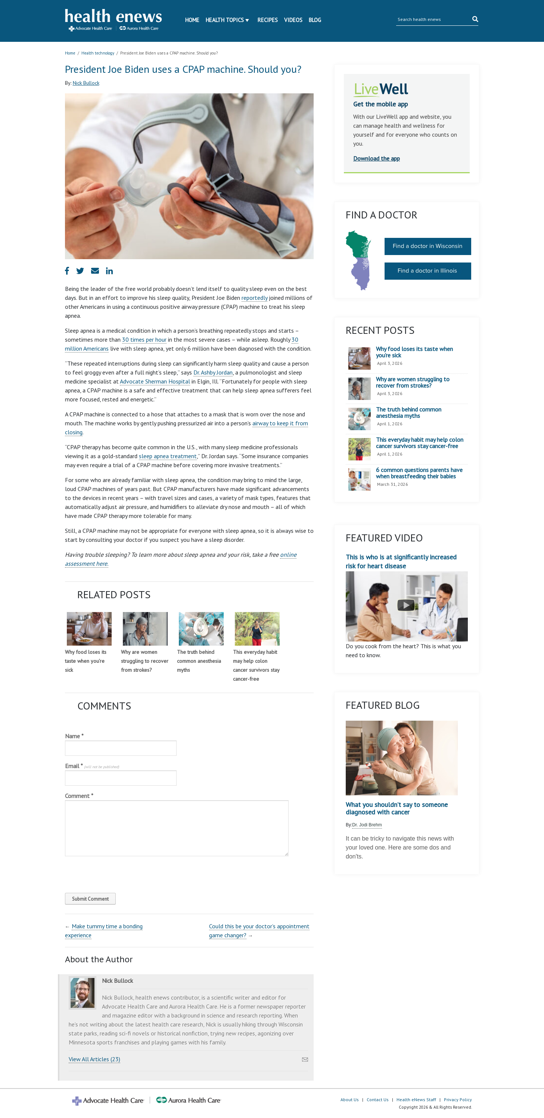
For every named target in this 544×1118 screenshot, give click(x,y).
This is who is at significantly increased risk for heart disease (407, 597)
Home (192, 20)
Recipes (268, 20)
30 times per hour (144, 339)
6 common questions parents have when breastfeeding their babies (419, 473)
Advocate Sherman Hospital (155, 381)
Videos (293, 20)
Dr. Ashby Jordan (213, 372)
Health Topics (225, 20)
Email (92, 766)
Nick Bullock (86, 83)
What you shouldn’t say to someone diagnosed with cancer (397, 808)
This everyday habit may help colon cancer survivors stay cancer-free (419, 443)
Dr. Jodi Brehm (367, 824)
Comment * (79, 795)
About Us (350, 1099)
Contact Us (378, 1099)
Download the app (376, 158)
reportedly (254, 297)
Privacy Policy (458, 1099)
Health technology (97, 53)
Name (74, 736)
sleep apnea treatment (168, 456)
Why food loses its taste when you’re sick (85, 661)
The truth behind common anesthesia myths (199, 661)
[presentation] (116, 873)
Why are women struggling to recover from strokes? (144, 661)
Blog (315, 20)
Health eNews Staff (416, 1099)
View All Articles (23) (94, 1059)
